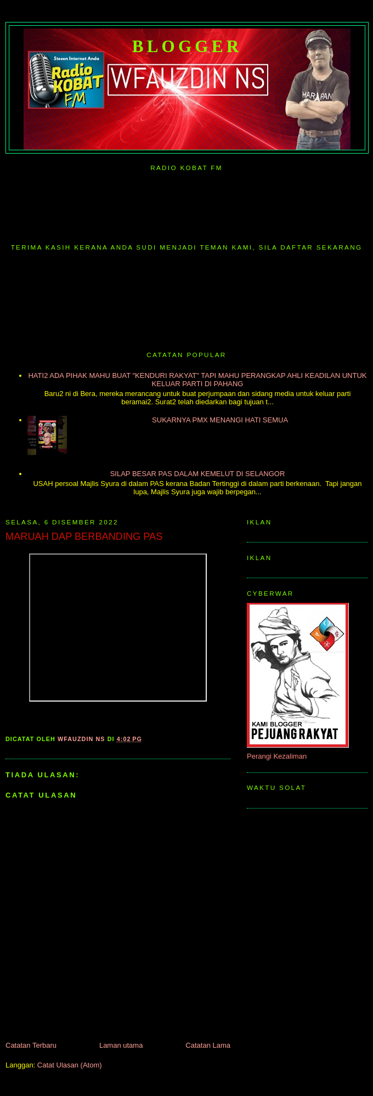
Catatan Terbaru (30, 1045)
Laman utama (121, 1045)
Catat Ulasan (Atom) (69, 1065)
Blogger (187, 46)
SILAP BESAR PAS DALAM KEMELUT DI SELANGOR (197, 474)
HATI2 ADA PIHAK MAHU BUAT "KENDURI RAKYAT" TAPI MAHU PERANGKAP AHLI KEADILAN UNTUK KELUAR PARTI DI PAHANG (197, 379)
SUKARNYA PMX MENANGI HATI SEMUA (220, 420)
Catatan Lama (207, 1045)
